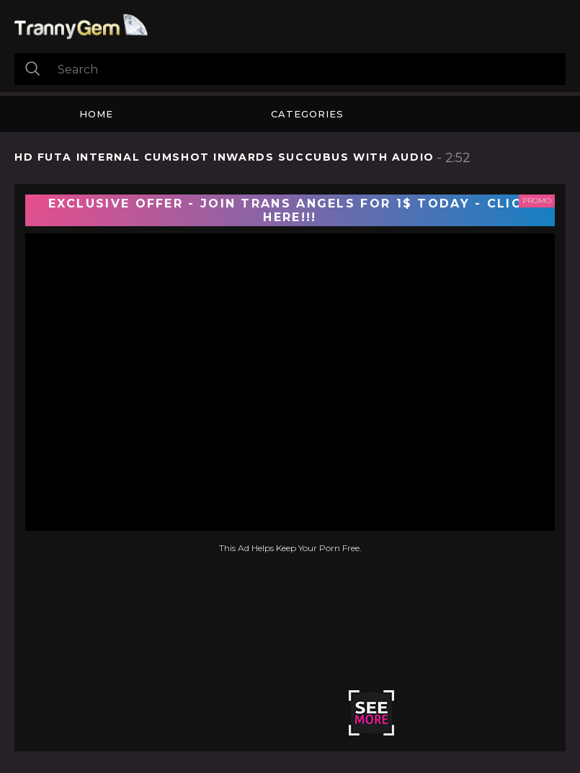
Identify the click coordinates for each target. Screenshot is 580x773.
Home (96, 114)
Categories (307, 114)
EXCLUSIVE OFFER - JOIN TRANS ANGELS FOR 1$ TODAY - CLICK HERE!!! (290, 210)
